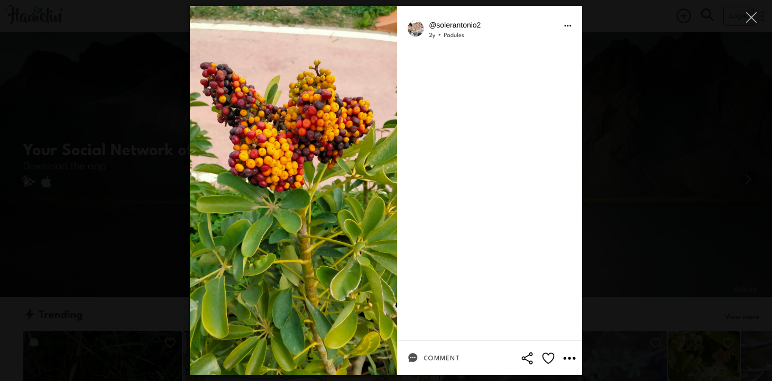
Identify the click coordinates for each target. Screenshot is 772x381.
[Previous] (24, 179)
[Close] (752, 17)
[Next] (748, 179)
